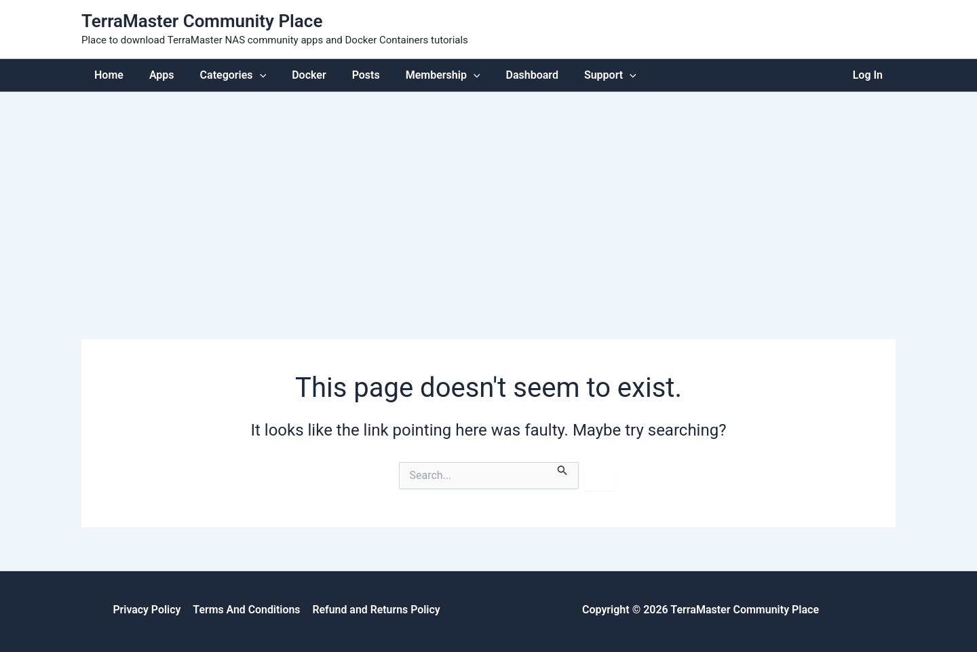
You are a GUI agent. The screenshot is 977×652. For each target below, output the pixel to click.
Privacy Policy (147, 608)
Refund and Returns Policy (375, 608)
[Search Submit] (562, 468)
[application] (249, 75)
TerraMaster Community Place (201, 21)
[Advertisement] (488, 193)
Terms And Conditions (246, 608)
